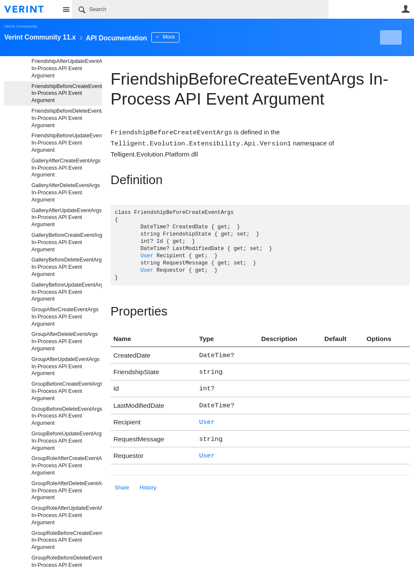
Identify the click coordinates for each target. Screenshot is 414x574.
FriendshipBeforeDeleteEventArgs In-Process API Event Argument (66, 118)
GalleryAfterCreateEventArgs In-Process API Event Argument (65, 168)
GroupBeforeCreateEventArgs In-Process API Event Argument (66, 391)
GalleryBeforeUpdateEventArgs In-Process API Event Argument (66, 292)
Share (122, 481)
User (405, 9)
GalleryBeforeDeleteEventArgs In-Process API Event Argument (66, 267)
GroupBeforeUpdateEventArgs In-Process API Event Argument (66, 441)
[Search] (200, 9)
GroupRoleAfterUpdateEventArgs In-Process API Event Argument (66, 515)
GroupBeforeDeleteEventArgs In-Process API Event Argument (66, 416)
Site (66, 9)
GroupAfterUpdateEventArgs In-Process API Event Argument (65, 366)
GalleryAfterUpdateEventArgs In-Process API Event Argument (66, 217)
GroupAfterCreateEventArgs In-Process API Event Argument (65, 317)
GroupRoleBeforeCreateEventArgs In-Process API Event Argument (66, 540)
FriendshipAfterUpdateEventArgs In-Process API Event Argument (66, 68)
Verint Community (20, 26)
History (148, 481)
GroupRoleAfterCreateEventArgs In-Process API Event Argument (66, 465)
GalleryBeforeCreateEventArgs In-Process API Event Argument (66, 242)
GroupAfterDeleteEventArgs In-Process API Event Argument (64, 341)
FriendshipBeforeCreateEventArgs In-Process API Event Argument (66, 93)
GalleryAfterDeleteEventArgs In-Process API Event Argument (65, 192)
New (390, 37)
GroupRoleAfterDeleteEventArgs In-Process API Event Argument (66, 490)
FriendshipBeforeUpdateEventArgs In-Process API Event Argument (66, 143)
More (191, 37)
